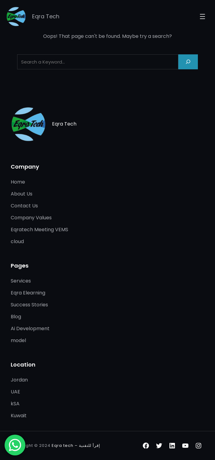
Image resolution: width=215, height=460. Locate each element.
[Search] (188, 61)
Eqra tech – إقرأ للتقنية (76, 445)
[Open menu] (202, 16)
